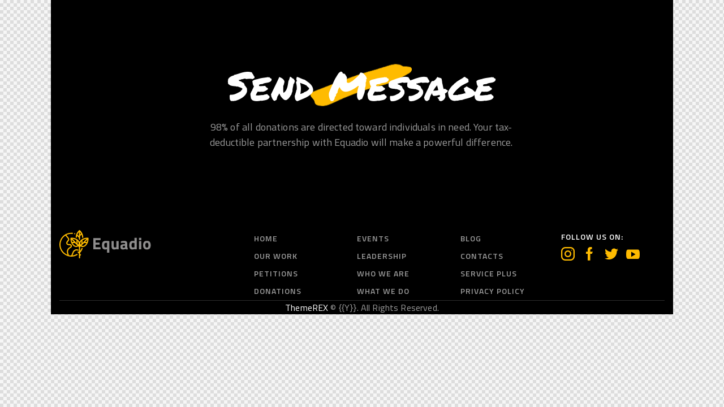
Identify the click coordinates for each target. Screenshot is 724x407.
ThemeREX (306, 307)
